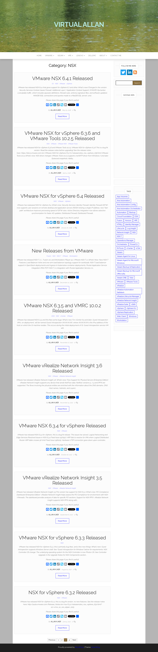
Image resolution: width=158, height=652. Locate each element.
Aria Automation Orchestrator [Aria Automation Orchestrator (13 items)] (129, 208)
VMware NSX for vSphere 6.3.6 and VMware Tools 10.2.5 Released (62, 135)
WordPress (79, 647)
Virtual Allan (79, 24)
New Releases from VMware (62, 251)
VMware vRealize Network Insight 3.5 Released (62, 480)
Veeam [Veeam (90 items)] (119, 252)
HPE (70, 56)
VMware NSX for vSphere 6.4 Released (62, 196)
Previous (52, 640)
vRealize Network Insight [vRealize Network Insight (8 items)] (127, 300)
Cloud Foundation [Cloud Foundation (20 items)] (124, 216)
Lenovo (80, 56)
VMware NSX (62, 144)
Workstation (73, 256)
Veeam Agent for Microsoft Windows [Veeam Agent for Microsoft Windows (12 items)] (127, 261)
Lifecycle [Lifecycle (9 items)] (120, 228)
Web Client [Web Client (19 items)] (121, 316)
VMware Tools (72, 144)
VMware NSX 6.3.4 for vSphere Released (62, 425)
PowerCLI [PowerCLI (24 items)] (134, 244)
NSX (56, 83)
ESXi (53, 316)
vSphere (69, 83)
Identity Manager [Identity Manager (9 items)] (132, 224)
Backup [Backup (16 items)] (132, 212)
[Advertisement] (129, 138)
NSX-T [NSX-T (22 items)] (119, 236)
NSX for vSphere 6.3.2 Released (62, 592)
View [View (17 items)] (131, 278)
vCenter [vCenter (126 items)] (129, 248)
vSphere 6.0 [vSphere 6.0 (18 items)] (131, 308)
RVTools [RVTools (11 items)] (120, 248)
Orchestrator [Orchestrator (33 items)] (122, 244)
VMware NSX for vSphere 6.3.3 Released (62, 538)
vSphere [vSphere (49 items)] (120, 308)
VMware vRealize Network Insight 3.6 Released (62, 368)
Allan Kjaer (56, 110)
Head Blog (95, 647)
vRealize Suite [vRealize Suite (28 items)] (122, 304)
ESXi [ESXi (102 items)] (136, 216)
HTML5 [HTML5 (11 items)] (119, 224)
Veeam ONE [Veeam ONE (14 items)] (122, 278)
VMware (49, 56)
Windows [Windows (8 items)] (132, 316)
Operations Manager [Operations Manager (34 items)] (125, 240)
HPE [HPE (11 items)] (135, 220)
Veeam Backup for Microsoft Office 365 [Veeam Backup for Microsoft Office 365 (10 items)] (128, 272)
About (103, 56)
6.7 (53, 83)
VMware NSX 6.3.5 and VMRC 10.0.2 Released (62, 308)
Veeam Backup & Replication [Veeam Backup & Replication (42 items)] (128, 267)
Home (39, 56)
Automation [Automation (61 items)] (121, 212)
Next (74, 640)
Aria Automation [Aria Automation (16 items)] (123, 200)
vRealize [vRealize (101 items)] (120, 286)
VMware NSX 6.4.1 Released (62, 78)
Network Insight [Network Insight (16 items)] (123, 232)
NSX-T (59, 256)
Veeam (61, 56)
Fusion (49, 256)
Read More (62, 116)
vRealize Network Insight (67, 376)
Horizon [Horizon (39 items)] (128, 220)
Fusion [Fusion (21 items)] (119, 220)
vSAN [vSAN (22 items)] (133, 304)
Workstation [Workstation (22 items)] (122, 320)
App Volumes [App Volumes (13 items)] (122, 197)
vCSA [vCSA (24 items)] (138, 248)
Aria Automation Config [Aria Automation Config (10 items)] (126, 204)
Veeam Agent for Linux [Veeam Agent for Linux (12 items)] (126, 256)
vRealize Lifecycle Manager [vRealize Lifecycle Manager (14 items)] (128, 296)
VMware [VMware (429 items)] (120, 282)
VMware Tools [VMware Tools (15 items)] (132, 282)
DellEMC (92, 56)
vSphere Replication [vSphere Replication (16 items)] (125, 312)
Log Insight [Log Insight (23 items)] (131, 228)
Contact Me (115, 56)
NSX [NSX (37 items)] (134, 232)
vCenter (63, 316)
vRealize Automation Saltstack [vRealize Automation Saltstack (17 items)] (125, 291)
